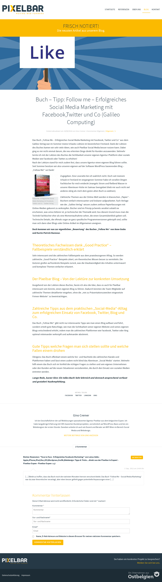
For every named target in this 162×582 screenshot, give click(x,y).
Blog (146, 9)
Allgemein (109, 131)
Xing (95, 395)
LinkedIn (87, 395)
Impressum (25, 575)
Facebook (69, 395)
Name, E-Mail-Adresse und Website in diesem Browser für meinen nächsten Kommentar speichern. (78, 536)
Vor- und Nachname (41, 518)
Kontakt (156, 9)
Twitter (78, 395)
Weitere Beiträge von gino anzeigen (81, 435)
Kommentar (38, 506)
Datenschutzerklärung (10, 575)
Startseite (110, 9)
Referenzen (123, 9)
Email (35, 527)
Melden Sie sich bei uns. (148, 562)
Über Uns (136, 9)
